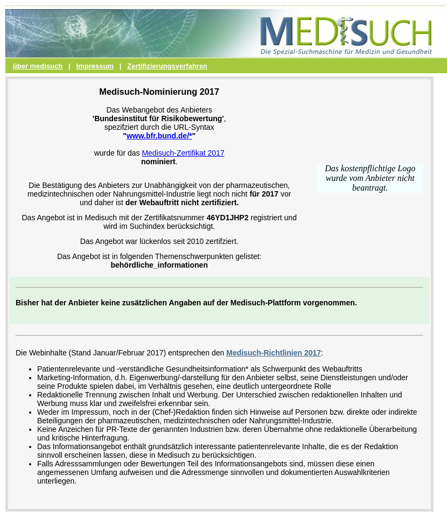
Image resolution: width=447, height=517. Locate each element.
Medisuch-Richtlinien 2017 (273, 352)
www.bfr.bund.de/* (159, 135)
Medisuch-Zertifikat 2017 (183, 153)
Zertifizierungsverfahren (167, 66)
